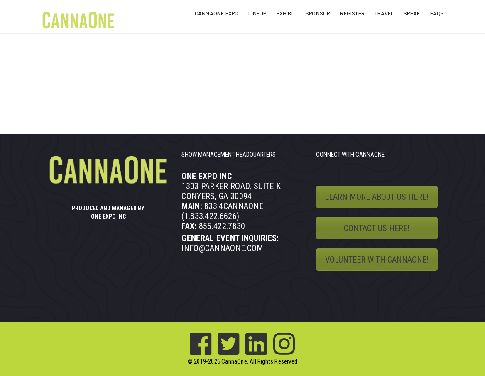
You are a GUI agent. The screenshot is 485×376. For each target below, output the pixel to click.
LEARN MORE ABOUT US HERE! (377, 197)
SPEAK (412, 13)
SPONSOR (318, 13)
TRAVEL (384, 13)
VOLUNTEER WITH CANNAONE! (377, 260)
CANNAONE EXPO (217, 13)
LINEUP (257, 13)
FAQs (437, 13)
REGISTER (352, 13)
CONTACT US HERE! (376, 228)
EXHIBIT (286, 13)
